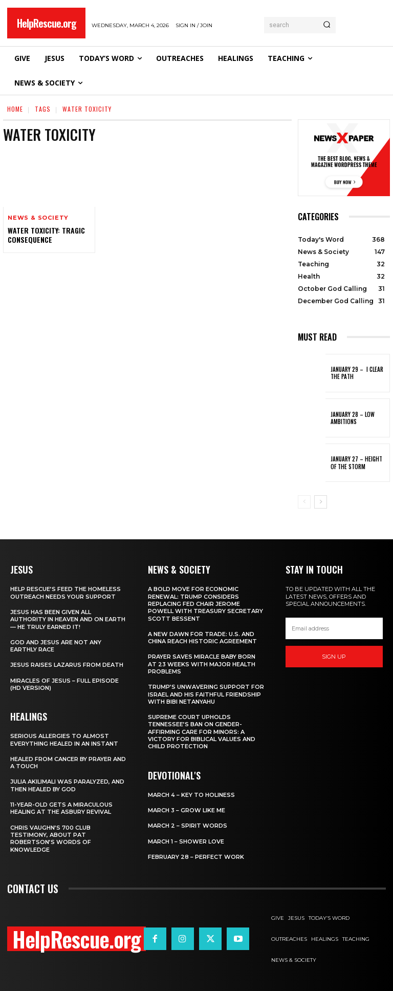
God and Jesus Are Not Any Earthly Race (55, 646)
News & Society (38, 218)
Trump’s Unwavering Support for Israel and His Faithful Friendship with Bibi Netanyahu (206, 694)
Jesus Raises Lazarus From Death (66, 664)
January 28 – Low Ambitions (353, 418)
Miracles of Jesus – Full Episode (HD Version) (64, 684)
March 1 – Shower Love (186, 841)
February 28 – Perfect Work (196, 856)
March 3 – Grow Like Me (186, 810)
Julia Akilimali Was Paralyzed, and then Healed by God (67, 785)
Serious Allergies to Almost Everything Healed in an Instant (64, 739)
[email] (334, 628)
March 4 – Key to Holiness (191, 794)
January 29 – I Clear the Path (357, 373)
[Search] (327, 25)
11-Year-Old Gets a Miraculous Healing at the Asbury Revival (61, 808)
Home (15, 108)
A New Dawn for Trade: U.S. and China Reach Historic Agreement (202, 637)
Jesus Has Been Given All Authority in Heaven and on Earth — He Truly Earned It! (67, 619)
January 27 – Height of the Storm (356, 462)
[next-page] (320, 502)
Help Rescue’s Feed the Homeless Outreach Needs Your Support (65, 592)
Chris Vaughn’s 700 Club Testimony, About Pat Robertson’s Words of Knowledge (50, 838)
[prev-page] (304, 502)
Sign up (334, 656)
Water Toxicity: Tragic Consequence (46, 235)
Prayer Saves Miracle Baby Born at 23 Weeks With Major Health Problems (201, 664)
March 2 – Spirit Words (187, 825)
